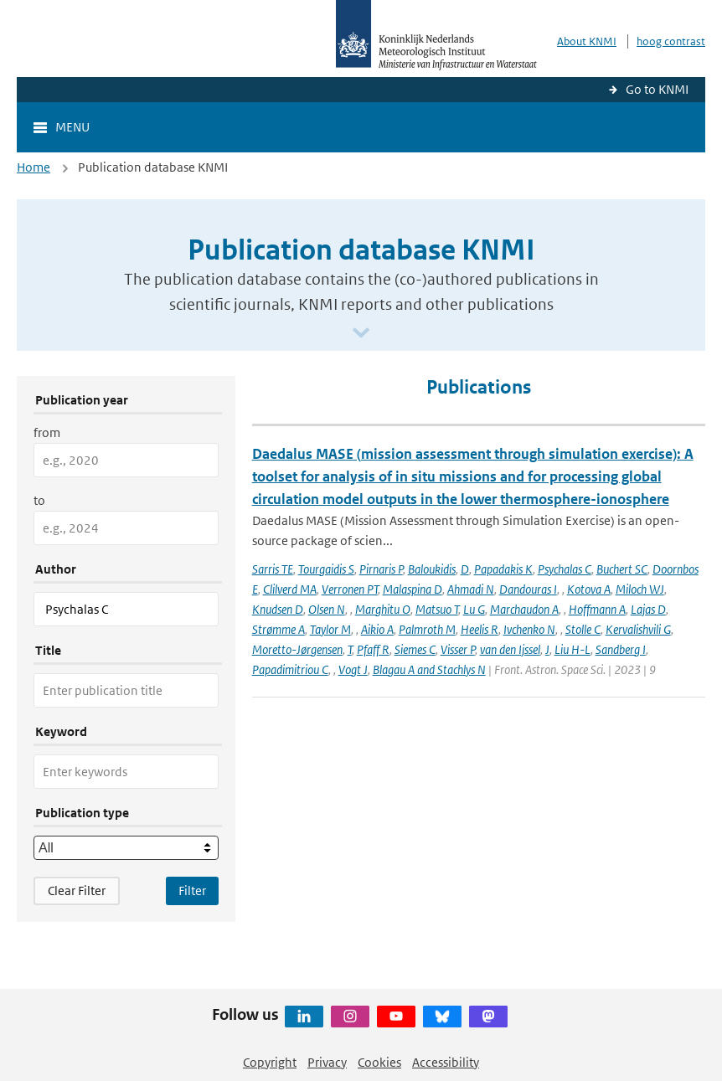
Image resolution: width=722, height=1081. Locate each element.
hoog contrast (671, 41)
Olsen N (326, 609)
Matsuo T (436, 609)
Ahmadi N (470, 589)
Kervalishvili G (638, 629)
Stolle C (583, 629)
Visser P (458, 649)
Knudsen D (277, 609)
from (47, 432)
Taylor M (330, 629)
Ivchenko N (529, 629)
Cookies (379, 1062)
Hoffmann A (597, 609)
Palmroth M (427, 629)
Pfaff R (373, 649)
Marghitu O (382, 609)
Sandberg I (621, 649)
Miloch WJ (640, 589)
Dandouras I (528, 589)
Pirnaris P (381, 569)
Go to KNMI (657, 89)
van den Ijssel (510, 649)
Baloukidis (432, 569)
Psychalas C (564, 569)
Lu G (474, 609)
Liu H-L (572, 649)
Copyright (270, 1062)
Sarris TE (272, 569)
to (39, 500)
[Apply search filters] (192, 891)
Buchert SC (621, 569)
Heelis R (479, 629)
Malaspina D (412, 589)
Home (33, 167)
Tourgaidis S (326, 569)
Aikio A (377, 629)
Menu (72, 127)
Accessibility (445, 1062)
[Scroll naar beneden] (361, 333)
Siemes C (415, 649)
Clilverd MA (290, 589)
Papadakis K (503, 569)
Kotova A (589, 589)
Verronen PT (350, 589)
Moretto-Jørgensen (297, 649)
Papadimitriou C (290, 669)
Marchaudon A (524, 609)
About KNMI (586, 41)
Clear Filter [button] (77, 890)
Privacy (327, 1062)
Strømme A (278, 629)
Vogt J (353, 669)
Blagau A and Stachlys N (429, 669)
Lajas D (648, 609)
